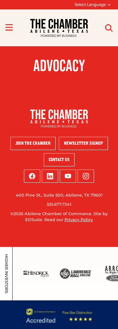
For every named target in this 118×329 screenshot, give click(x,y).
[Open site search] (109, 28)
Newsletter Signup (83, 143)
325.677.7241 (59, 204)
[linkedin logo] (50, 176)
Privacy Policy (79, 219)
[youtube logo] (68, 176)
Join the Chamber (33, 143)
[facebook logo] (32, 176)
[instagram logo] (86, 176)
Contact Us (59, 159)
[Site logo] (59, 28)
